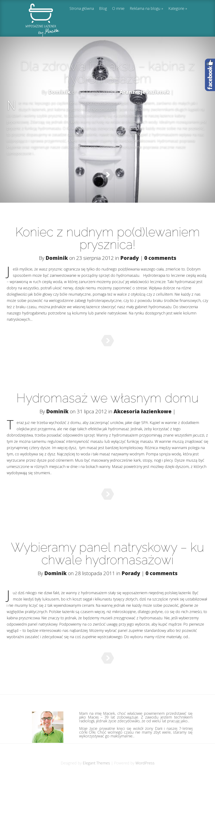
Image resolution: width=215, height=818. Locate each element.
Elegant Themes (96, 804)
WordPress (145, 804)
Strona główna (81, 8)
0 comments (160, 265)
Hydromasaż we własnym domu (107, 415)
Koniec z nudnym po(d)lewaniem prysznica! (107, 245)
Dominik (59, 91)
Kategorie (176, 8)
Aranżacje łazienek (144, 91)
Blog (103, 8)
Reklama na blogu (145, 8)
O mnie (118, 8)
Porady (129, 265)
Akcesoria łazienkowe (143, 429)
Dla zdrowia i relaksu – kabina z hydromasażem (107, 72)
